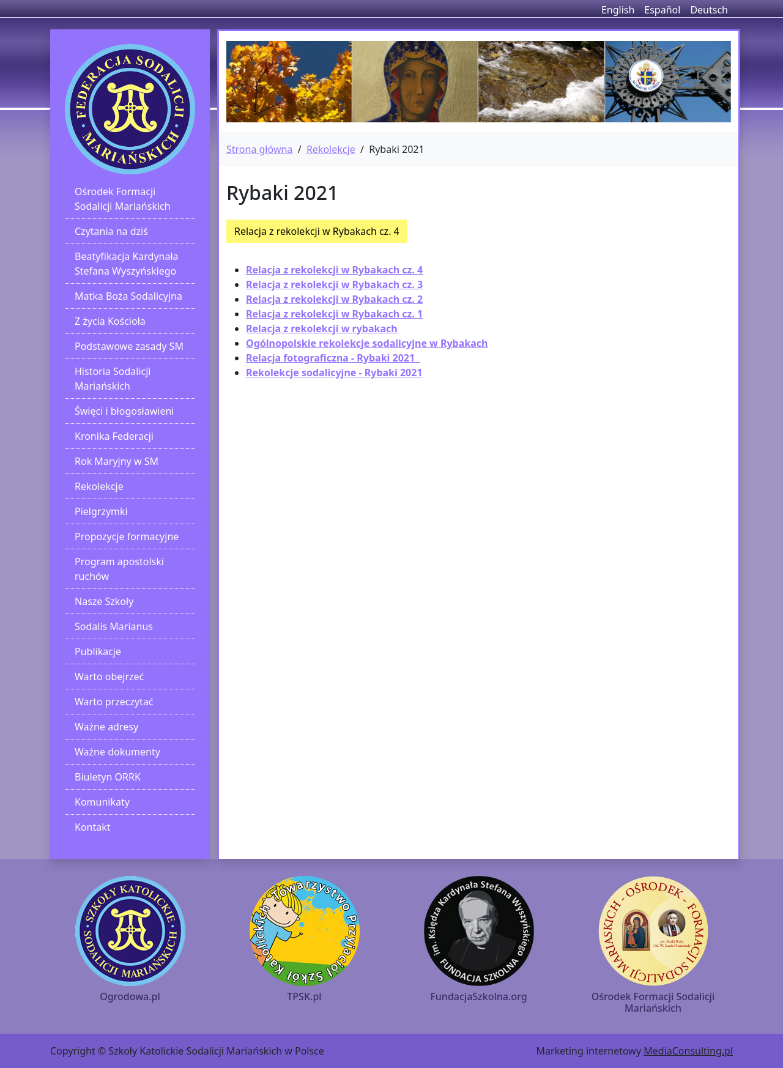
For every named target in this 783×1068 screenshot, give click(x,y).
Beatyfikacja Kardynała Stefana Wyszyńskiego (127, 264)
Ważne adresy (106, 726)
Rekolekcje (99, 486)
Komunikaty (102, 802)
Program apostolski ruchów (119, 569)
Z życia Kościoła (110, 321)
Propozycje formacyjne (127, 536)
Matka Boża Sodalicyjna (128, 296)
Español (662, 10)
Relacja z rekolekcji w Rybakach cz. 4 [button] (316, 231)
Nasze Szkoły (104, 601)
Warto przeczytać (114, 701)
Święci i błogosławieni (124, 411)
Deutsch (709, 10)
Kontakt (93, 827)
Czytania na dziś (111, 231)
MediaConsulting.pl (688, 1051)
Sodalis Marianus (114, 626)
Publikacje (98, 651)
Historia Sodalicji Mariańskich (112, 379)
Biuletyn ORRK (108, 777)
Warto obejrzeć (109, 676)
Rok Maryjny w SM (116, 461)
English (617, 10)
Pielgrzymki (101, 511)
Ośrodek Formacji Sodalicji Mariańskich (123, 199)
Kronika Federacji (114, 436)
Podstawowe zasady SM (129, 346)
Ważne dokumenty (117, 751)
